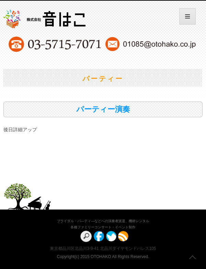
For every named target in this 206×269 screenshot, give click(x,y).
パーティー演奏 (103, 109)
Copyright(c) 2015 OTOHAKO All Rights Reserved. (103, 256)
